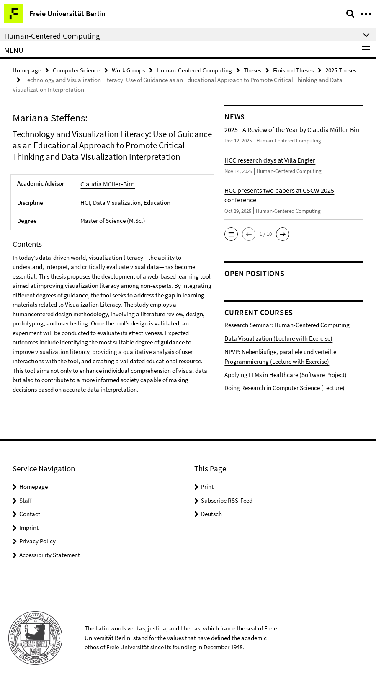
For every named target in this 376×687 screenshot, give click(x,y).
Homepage (27, 70)
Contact (29, 511)
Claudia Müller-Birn (105, 183)
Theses (252, 70)
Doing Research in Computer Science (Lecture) (276, 379)
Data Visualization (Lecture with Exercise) (270, 335)
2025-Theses (340, 70)
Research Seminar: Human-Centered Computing (278, 323)
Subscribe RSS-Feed (226, 497)
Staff (25, 497)
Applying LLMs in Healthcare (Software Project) (277, 367)
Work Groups (128, 70)
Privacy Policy (37, 538)
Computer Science (76, 70)
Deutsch (211, 511)
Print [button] (207, 484)
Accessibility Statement (49, 552)
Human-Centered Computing (194, 70)
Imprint (29, 525)
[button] (231, 233)
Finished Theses (293, 70)
